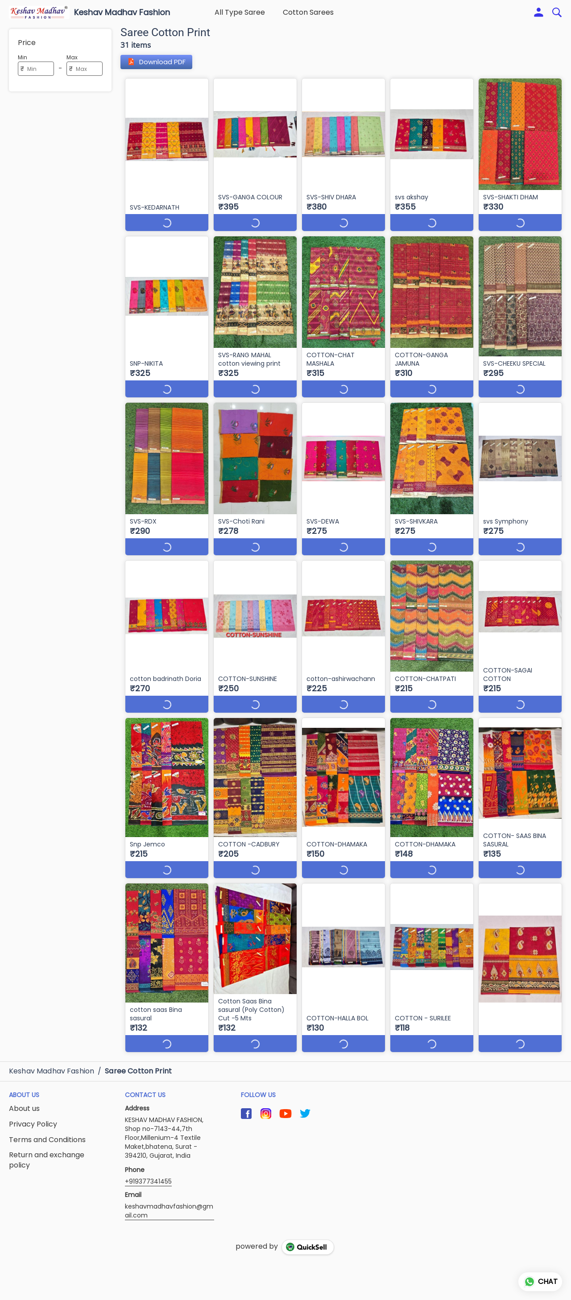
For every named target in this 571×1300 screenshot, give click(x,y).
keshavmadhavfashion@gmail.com (169, 1202)
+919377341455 (148, 1172)
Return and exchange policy (46, 1152)
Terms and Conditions (47, 1131)
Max (72, 57)
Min (22, 57)
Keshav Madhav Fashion (122, 12)
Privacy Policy (33, 1116)
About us (24, 1100)
